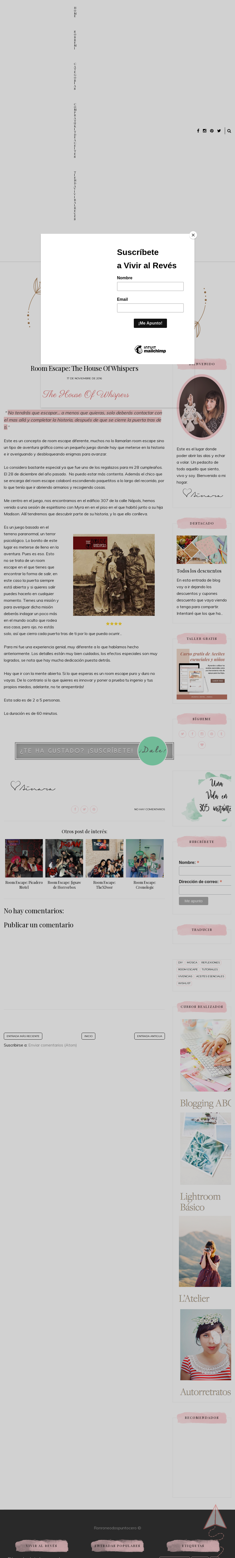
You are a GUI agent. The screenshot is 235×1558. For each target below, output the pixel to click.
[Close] (193, 235)
